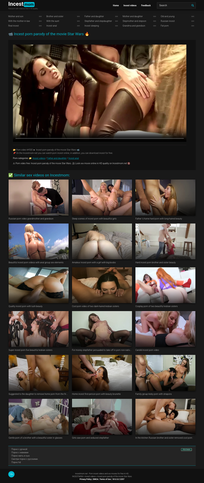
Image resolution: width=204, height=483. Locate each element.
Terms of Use (105, 479)
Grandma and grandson (134, 25)
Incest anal (51, 25)
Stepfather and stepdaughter (98, 21)
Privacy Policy (86, 479)
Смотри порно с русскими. (24, 459)
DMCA (95, 479)
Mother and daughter (133, 16)
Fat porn (165, 25)
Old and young (167, 16)
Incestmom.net (81, 474)
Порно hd (16, 462)
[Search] (176, 5)
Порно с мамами (19, 452)
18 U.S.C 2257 (118, 479)
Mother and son (15, 16)
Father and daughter (94, 16)
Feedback (146, 5)
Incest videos (130, 5)
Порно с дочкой (19, 449)
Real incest (13, 25)
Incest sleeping (92, 25)
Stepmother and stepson (134, 21)
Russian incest (168, 21)
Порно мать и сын (20, 455)
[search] (192, 5)
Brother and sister (54, 16)
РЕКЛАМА (186, 449)
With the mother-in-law (19, 21)
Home (116, 5)
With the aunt (52, 21)
